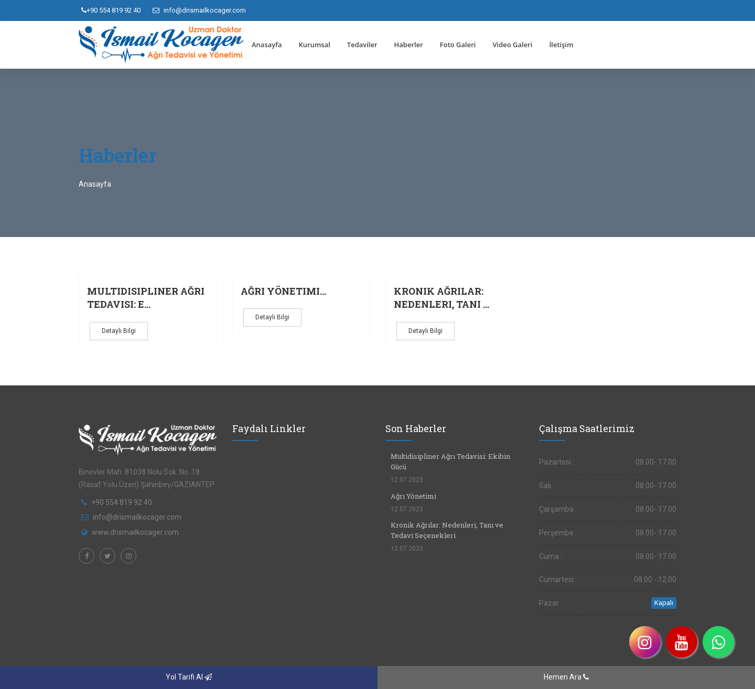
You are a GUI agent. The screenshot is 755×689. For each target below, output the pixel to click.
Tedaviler (362, 44)
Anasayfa (267, 44)
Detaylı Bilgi (119, 331)
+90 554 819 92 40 (111, 10)
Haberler (408, 44)
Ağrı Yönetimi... (283, 291)
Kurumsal (314, 44)
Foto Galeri (458, 44)
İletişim (561, 44)
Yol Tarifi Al (189, 677)
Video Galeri (512, 44)
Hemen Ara (566, 677)
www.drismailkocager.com (135, 532)
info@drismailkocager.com (199, 10)
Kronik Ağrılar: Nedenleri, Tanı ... (441, 298)
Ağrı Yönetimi (413, 496)
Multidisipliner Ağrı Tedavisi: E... (145, 298)
